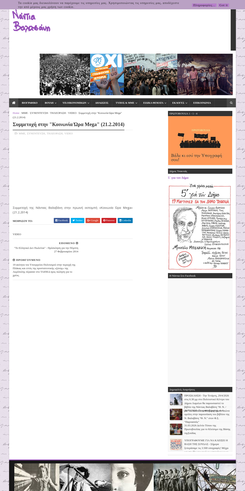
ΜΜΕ (15, 68)
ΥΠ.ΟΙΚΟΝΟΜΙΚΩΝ (65, 58)
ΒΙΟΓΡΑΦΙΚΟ (20, 58)
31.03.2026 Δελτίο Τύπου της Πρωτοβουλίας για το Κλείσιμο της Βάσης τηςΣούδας (216, 385)
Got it (223, 5)
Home (7, 68)
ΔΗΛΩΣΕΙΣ (92, 58)
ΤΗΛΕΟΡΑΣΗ (49, 68)
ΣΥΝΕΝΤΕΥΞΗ (30, 68)
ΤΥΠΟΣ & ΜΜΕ (116, 58)
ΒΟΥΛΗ (40, 58)
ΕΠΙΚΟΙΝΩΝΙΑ (193, 58)
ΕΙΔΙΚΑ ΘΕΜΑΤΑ (144, 58)
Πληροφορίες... (204, 5)
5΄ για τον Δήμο (187, 133)
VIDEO (63, 68)
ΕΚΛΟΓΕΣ (169, 58)
